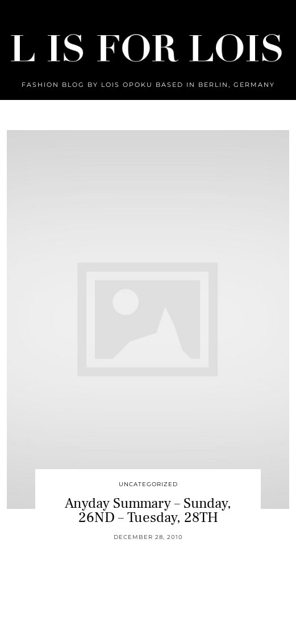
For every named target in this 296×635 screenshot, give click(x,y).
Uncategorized (148, 484)
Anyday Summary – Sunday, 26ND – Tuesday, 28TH (148, 510)
